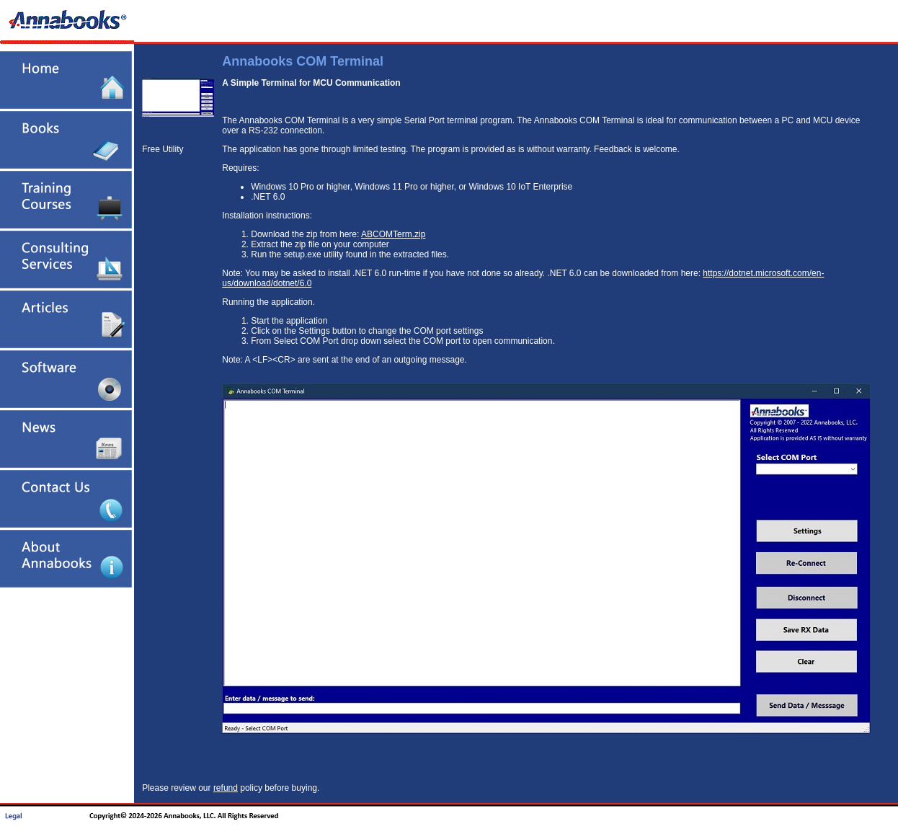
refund (225, 788)
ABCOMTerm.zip (393, 234)
